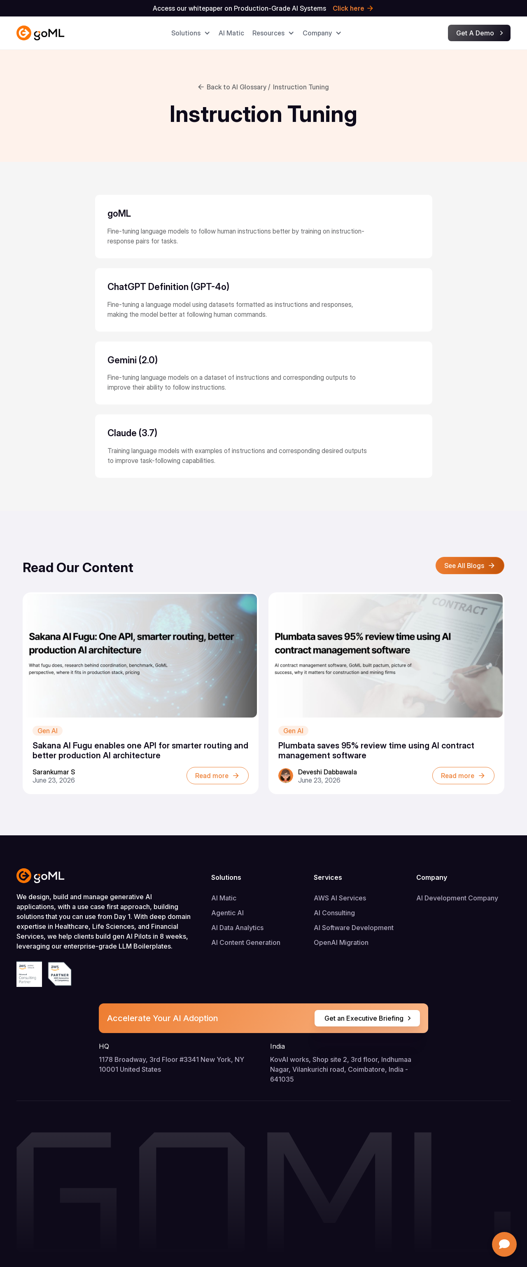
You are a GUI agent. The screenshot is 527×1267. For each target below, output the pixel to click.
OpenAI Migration (341, 942)
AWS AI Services (340, 898)
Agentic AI (227, 913)
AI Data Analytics (237, 927)
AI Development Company (457, 898)
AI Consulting (334, 913)
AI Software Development (354, 927)
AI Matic (223, 898)
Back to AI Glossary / (238, 87)
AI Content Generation (245, 942)
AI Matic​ (231, 33)
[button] (190, 33)
